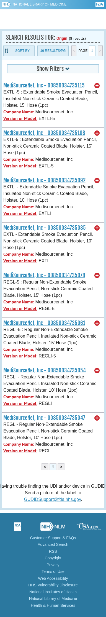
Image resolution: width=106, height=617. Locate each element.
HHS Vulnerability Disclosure (52, 585)
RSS (53, 551)
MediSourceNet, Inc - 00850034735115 (44, 85)
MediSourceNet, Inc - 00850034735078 (44, 275)
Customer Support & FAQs (53, 538)
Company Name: (18, 112)
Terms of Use (53, 571)
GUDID (53, 19)
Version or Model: (20, 118)
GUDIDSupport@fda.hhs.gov (52, 499)
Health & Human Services (53, 605)
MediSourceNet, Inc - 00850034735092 (44, 180)
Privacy (53, 565)
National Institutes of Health (53, 592)
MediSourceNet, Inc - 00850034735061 (44, 323)
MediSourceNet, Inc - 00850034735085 (44, 228)
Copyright (53, 558)
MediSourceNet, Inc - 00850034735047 (44, 418)
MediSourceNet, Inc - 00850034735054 (44, 370)
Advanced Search (53, 544)
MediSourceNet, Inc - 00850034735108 (44, 133)
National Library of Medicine (39, 4)
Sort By (22, 51)
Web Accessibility (53, 578)
